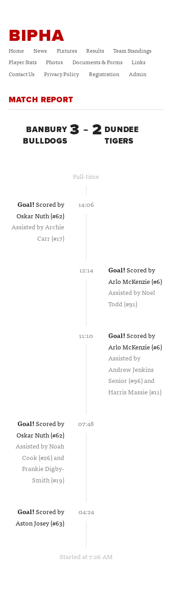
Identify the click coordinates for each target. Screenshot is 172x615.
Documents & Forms (97, 61)
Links (138, 61)
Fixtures (67, 50)
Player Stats (23, 61)
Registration (104, 73)
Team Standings (132, 50)
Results (95, 50)
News (40, 50)
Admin (137, 73)
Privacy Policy (61, 73)
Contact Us (21, 73)
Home (16, 50)
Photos (54, 61)
